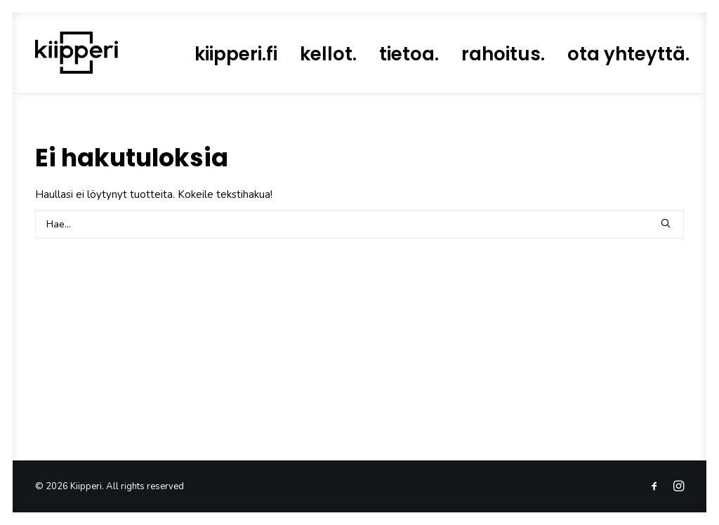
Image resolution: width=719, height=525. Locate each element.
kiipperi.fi (235, 54)
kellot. (328, 54)
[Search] (359, 224)
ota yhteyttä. (628, 54)
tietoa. (409, 54)
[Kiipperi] (76, 53)
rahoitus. (503, 54)
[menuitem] (236, 54)
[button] (665, 223)
